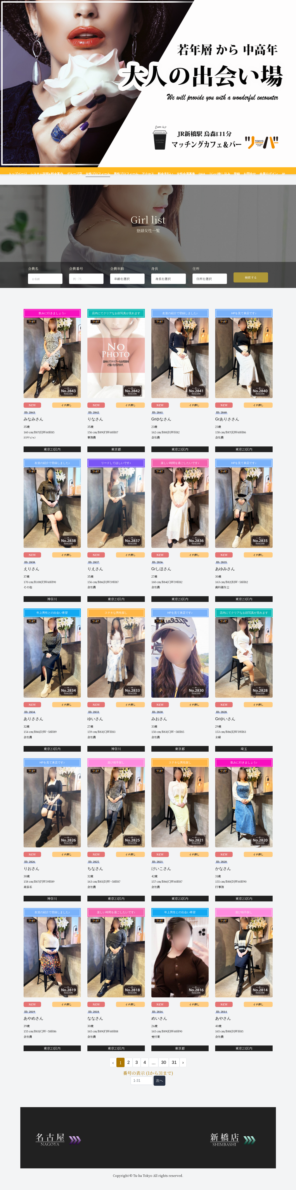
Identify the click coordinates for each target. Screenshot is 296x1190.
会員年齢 (117, 276)
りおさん (31, 876)
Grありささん (227, 426)
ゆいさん (95, 726)
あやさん (223, 1025)
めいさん (159, 1025)
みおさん (159, 726)
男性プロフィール (127, 173)
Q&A (198, 173)
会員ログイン (261, 173)
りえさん (95, 576)
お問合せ (243, 173)
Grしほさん (161, 576)
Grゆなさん (161, 426)
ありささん (33, 726)
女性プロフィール (100, 173)
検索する (251, 285)
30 (163, 1069)
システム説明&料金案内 (52, 173)
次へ (159, 1088)
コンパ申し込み (215, 173)
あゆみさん (225, 576)
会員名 (33, 276)
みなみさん (33, 426)
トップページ (25, 173)
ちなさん (95, 876)
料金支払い (164, 173)
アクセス (147, 173)
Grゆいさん (225, 726)
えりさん (31, 576)
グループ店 (78, 173)
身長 (154, 276)
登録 (231, 173)
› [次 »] (183, 1069)
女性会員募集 (183, 173)
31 (174, 1069)
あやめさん (33, 1025)
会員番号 (76, 276)
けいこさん (161, 876)
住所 (195, 276)
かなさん (223, 876)
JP (276, 173)
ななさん (95, 1025)
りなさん (95, 426)
